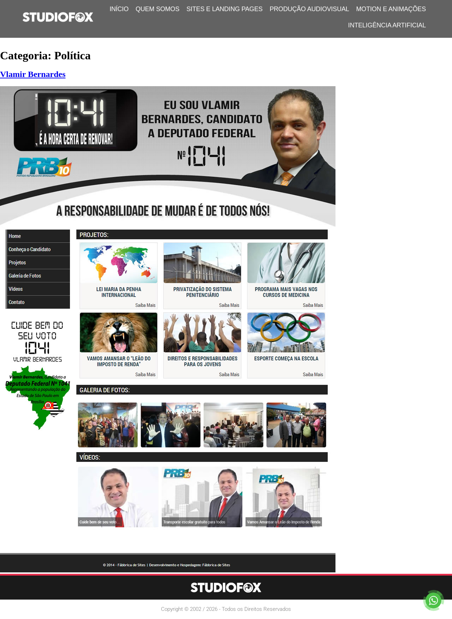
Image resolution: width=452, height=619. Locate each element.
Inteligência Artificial (387, 22)
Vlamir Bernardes (33, 74)
